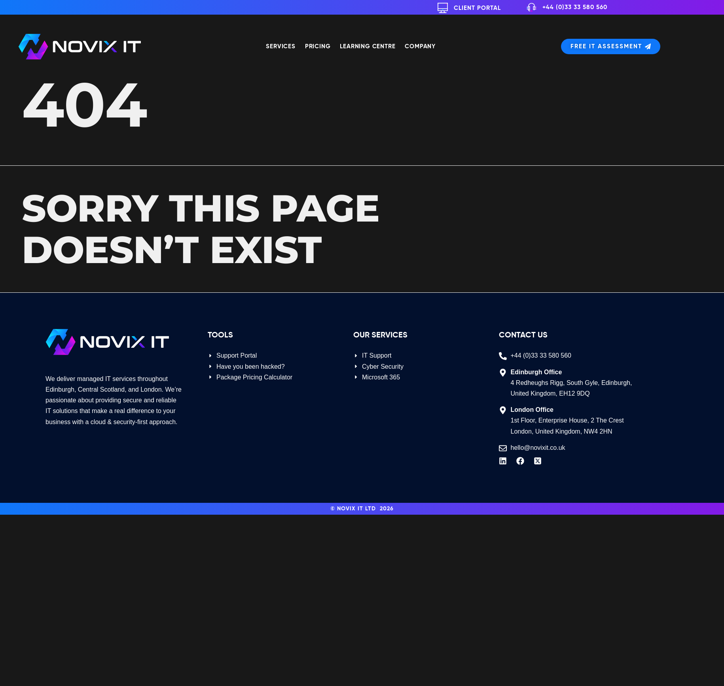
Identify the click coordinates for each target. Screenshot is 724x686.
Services (280, 46)
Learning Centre (367, 46)
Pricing (318, 46)
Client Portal (477, 8)
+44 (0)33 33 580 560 (574, 7)
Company (420, 46)
